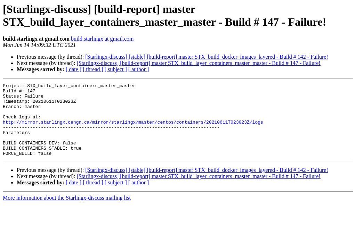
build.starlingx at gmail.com (102, 39)
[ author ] (138, 69)
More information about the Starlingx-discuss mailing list (67, 212)
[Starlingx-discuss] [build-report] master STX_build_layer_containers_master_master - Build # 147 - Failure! (198, 63)
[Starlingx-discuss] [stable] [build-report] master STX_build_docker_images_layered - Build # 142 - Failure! (206, 57)
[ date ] (73, 69)
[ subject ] (116, 69)
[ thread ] (93, 69)
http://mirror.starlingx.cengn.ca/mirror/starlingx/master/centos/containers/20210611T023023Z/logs (133, 130)
